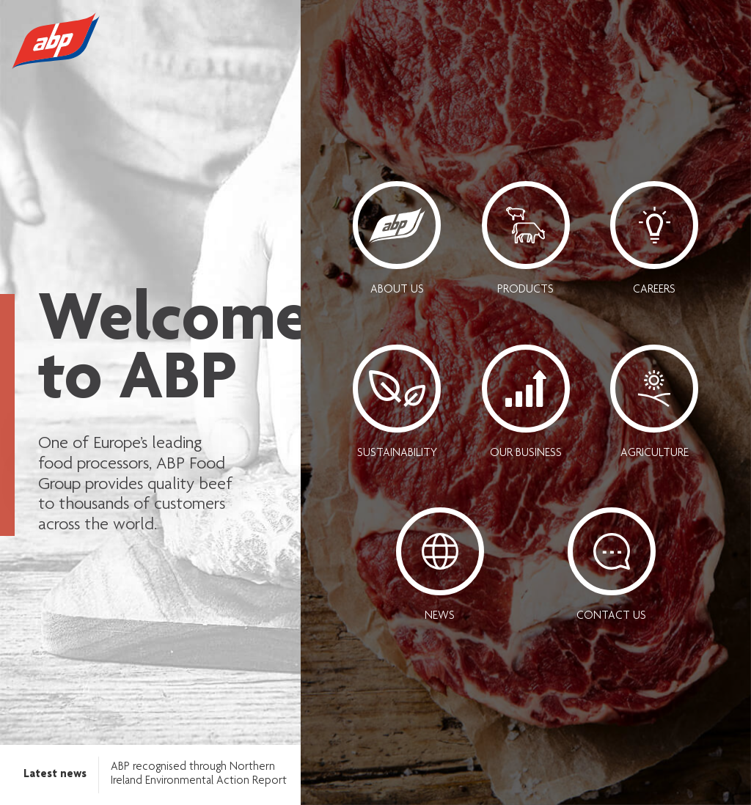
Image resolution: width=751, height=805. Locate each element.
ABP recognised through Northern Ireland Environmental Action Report (199, 774)
